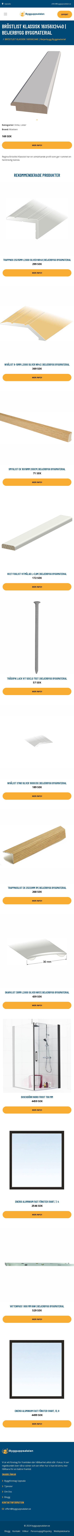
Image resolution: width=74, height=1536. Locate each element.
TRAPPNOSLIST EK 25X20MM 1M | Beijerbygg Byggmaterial (37, 887)
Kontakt (16, 1531)
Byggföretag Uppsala (14, 1480)
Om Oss (8, 1491)
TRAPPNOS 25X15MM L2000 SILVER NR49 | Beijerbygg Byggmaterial (37, 259)
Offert (64, 14)
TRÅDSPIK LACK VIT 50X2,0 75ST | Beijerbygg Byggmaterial (37, 678)
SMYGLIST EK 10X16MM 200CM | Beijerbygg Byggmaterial (37, 469)
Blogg (7, 1497)
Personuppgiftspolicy (41, 1531)
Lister (23, 125)
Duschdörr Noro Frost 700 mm (37, 1097)
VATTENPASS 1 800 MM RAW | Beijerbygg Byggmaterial (37, 1306)
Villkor (25, 1531)
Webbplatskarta (62, 1531)
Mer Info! (37, 145)
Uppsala (7, 4)
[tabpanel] (37, 82)
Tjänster (8, 1486)
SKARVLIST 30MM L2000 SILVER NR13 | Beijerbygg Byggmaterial (37, 992)
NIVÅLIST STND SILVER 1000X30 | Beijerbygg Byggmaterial (37, 783)
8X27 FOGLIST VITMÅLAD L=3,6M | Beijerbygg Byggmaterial (37, 573)
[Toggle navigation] (5, 14)
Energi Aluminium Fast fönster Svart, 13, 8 (37, 1410)
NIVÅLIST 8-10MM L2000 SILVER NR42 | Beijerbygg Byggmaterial (37, 364)
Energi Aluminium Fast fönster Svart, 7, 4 (37, 1201)
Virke (17, 125)
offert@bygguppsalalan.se (61, 4)
